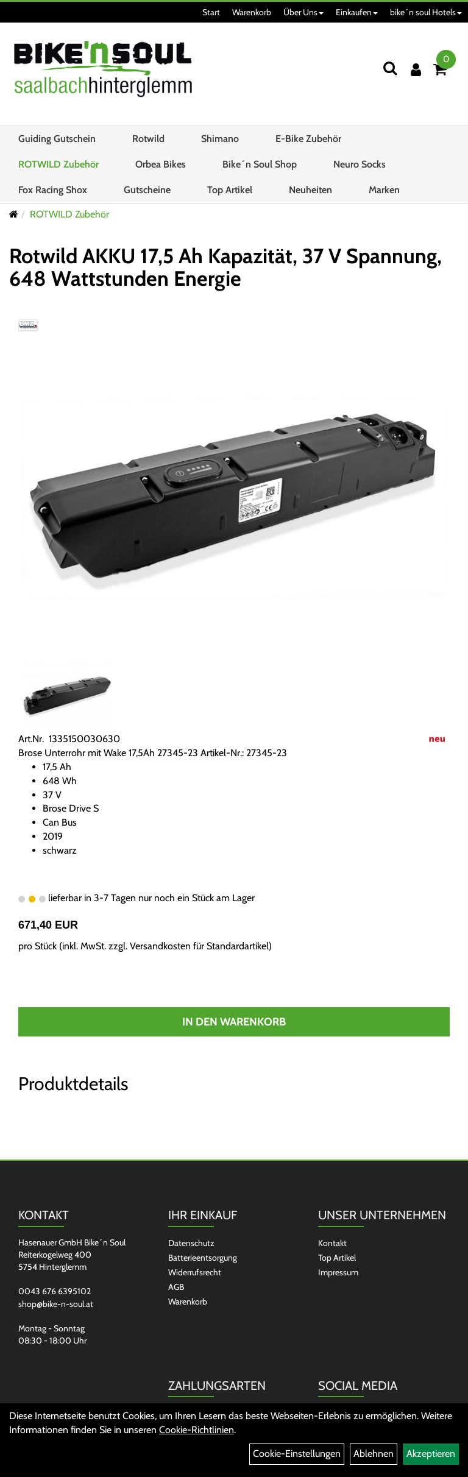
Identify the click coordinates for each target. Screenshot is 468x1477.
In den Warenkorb (234, 1022)
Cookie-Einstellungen (297, 1453)
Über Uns (303, 12)
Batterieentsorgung (202, 1257)
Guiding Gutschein (57, 138)
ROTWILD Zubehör (58, 164)
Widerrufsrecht (194, 1272)
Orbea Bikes (160, 164)
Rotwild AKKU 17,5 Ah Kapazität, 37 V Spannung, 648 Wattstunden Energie (225, 267)
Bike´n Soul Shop (259, 164)
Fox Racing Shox (52, 190)
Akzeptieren (430, 1453)
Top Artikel (229, 190)
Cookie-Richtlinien (196, 1430)
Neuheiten (310, 190)
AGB (176, 1286)
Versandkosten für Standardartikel (199, 946)
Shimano (220, 138)
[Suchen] (390, 68)
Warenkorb (251, 12)
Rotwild (148, 138)
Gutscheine (147, 190)
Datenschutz (191, 1243)
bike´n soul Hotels (426, 12)
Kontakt (332, 1243)
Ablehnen (373, 1453)
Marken (384, 190)
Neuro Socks (359, 164)
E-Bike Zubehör (308, 138)
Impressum (338, 1272)
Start (211, 12)
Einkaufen (357, 12)
